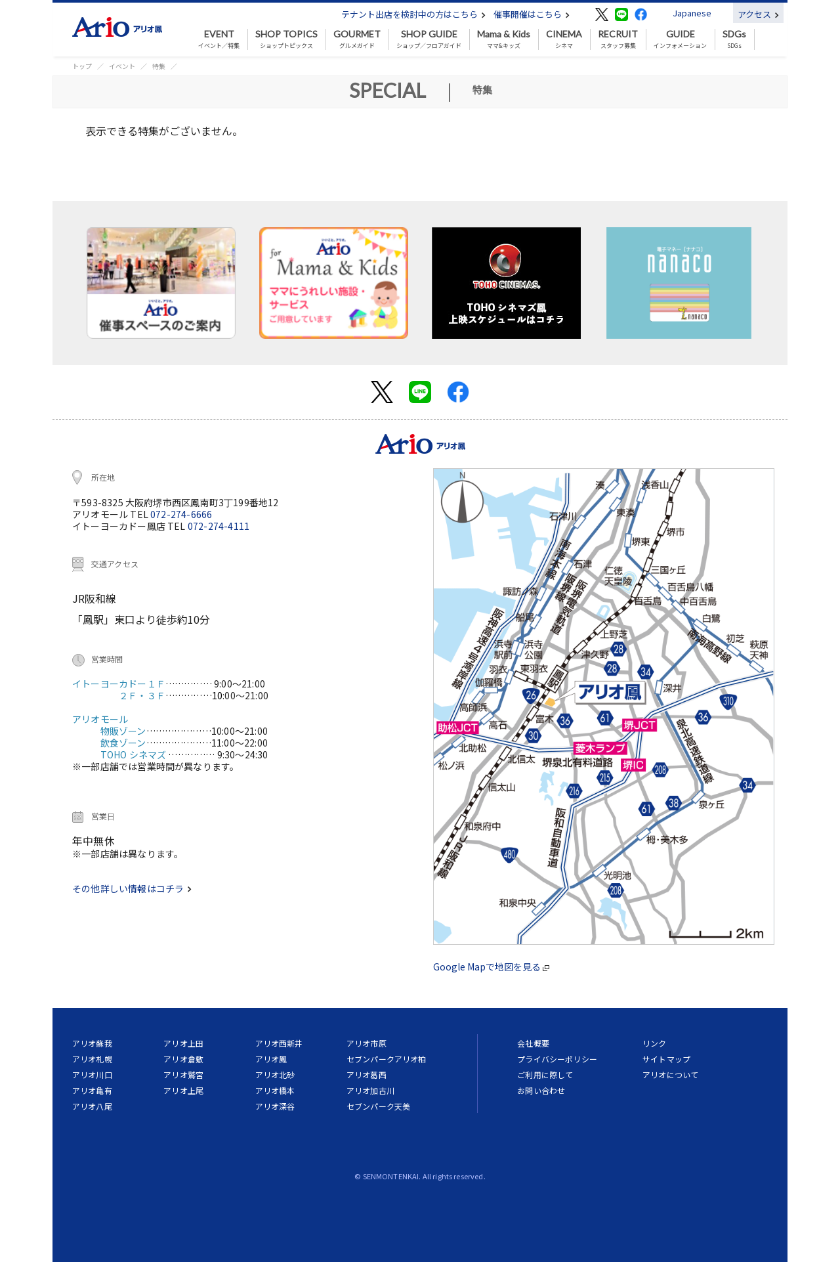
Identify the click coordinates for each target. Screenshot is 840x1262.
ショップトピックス (286, 39)
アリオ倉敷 (183, 1058)
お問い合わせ (541, 1090)
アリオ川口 (92, 1074)
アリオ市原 (366, 1043)
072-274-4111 (218, 526)
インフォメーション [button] (680, 39)
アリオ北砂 (275, 1074)
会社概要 (533, 1043)
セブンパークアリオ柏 (386, 1058)
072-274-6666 (181, 514)
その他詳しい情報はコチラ (132, 888)
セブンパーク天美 (378, 1106)
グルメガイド (357, 39)
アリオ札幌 (92, 1058)
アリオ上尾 (183, 1090)
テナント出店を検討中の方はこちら (413, 14)
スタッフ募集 (618, 39)
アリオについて (670, 1074)
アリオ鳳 (271, 1058)
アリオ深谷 (275, 1106)
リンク (654, 1043)
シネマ (564, 39)
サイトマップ (666, 1058)
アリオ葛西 (366, 1074)
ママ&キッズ (503, 39)
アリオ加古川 (370, 1090)
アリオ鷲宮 (183, 1074)
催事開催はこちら (532, 14)
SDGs (734, 39)
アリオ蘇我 (92, 1043)
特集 (158, 66)
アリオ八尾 (92, 1106)
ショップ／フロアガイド (428, 39)
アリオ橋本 (275, 1090)
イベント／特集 (219, 39)
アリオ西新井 (279, 1043)
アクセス (758, 14)
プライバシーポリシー (557, 1058)
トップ (82, 66)
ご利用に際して (545, 1074)
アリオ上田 (183, 1043)
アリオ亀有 (92, 1090)
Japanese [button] (692, 13)
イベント (122, 66)
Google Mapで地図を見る (491, 966)
